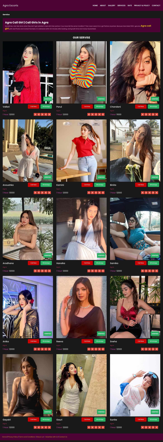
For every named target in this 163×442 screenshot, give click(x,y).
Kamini (60, 185)
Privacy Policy (13, 437)
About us (40, 437)
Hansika (60, 263)
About (103, 5)
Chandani (115, 106)
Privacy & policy (142, 5)
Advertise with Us (51, 437)
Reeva (59, 341)
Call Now (33, 106)
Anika (6, 341)
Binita (113, 185)
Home (95, 5)
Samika (114, 263)
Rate (130, 5)
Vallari (6, 106)
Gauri (59, 419)
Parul (59, 106)
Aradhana (8, 263)
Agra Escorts (10, 5)
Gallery (111, 5)
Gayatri (7, 419)
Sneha (113, 341)
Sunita (113, 419)
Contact (156, 5)
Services (121, 5)
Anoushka (8, 185)
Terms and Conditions (27, 437)
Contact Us (63, 437)
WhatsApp (46, 106)
